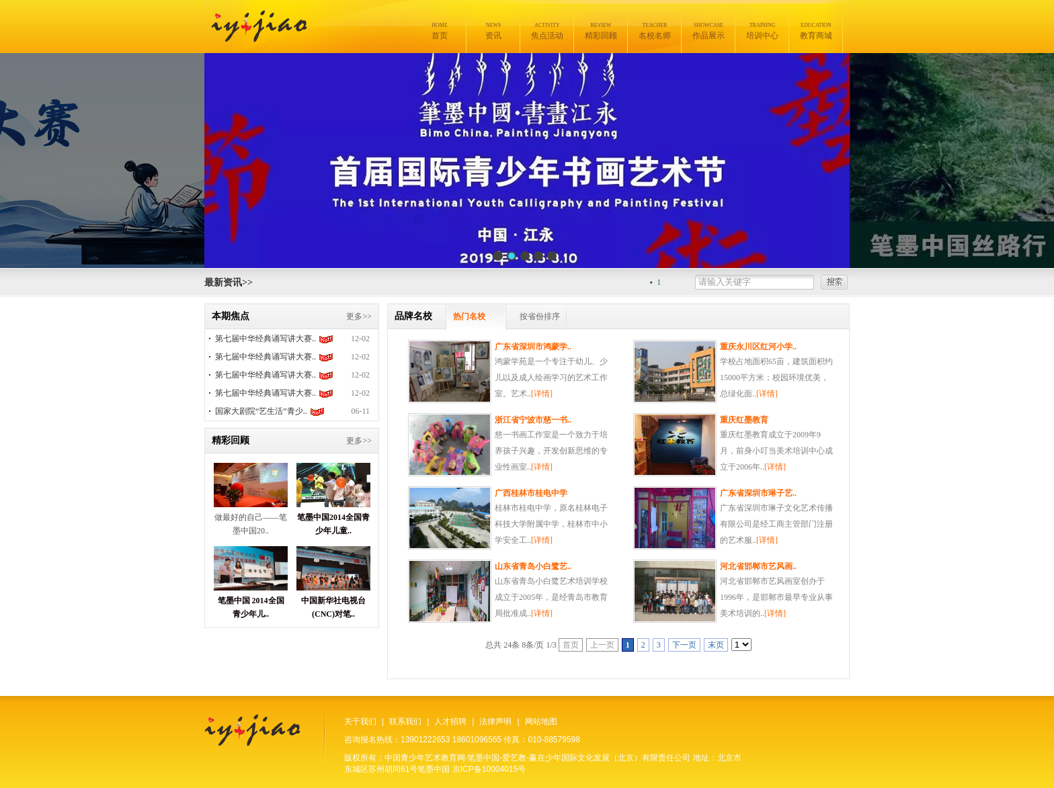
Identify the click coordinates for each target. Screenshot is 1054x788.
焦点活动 (547, 31)
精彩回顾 (601, 31)
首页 (440, 31)
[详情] (542, 393)
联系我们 (405, 721)
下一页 (684, 645)
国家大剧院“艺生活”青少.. (261, 411)
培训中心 (762, 31)
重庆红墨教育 (744, 420)
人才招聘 (450, 721)
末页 (716, 645)
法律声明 (495, 721)
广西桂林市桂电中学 (531, 493)
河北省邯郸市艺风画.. (758, 566)
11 (664, 282)
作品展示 (708, 31)
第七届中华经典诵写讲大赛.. (265, 338)
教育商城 (816, 31)
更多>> (359, 316)
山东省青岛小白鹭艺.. (533, 566)
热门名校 (469, 316)
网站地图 (541, 721)
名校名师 (655, 31)
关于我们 (360, 721)
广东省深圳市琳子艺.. (758, 493)
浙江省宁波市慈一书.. (533, 420)
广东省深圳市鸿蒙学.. (533, 346)
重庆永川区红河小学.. (758, 346)
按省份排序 (540, 316)
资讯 (493, 31)
